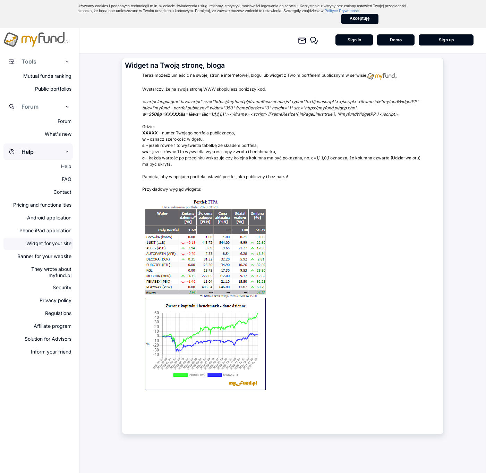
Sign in (354, 39)
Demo (396, 39)
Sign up (446, 39)
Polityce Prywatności (342, 11)
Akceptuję (359, 18)
